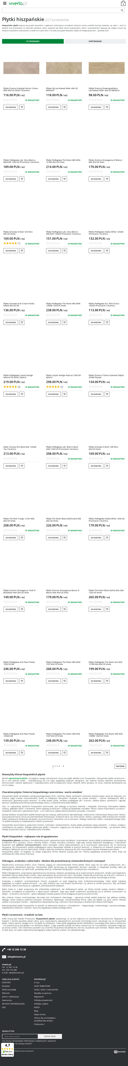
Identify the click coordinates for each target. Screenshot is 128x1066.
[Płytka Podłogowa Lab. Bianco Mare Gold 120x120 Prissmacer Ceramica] (62, 448)
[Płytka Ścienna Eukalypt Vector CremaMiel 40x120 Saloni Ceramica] (20, 89)
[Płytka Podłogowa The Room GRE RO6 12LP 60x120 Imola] (63, 735)
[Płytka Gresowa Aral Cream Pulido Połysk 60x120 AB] (18, 304)
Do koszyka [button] (11, 107)
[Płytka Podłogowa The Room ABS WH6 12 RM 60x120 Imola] (63, 161)
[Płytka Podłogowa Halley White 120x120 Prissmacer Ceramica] (106, 519)
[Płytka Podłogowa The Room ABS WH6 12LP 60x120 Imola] (63, 663)
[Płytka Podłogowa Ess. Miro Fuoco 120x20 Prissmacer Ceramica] (104, 304)
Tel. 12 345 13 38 (9, 967)
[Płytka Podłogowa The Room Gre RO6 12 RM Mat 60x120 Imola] (105, 663)
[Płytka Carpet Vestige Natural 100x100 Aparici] (63, 376)
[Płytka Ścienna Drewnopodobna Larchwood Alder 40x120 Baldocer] (104, 89)
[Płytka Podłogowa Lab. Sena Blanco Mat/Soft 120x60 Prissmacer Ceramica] (63, 232)
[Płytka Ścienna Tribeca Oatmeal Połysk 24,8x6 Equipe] (106, 376)
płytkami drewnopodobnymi (28, 845)
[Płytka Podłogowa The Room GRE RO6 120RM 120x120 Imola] (106, 735)
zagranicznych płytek (18, 778)
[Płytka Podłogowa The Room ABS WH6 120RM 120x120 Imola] (63, 304)
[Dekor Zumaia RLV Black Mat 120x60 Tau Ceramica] (19, 448)
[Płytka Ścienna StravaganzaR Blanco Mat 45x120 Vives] (105, 161)
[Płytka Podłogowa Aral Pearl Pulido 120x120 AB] (19, 663)
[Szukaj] (122, 10)
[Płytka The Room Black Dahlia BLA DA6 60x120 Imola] (63, 519)
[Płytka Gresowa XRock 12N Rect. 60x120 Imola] (18, 232)
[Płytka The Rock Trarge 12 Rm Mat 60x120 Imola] (18, 519)
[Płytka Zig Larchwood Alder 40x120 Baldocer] (62, 89)
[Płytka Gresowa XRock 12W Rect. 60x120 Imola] (104, 448)
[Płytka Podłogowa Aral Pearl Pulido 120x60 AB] (19, 735)
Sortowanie (95, 41)
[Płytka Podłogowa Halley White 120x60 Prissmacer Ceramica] (106, 232)
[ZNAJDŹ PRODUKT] (61, 10)
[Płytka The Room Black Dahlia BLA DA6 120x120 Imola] (106, 591)
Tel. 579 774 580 (9, 970)
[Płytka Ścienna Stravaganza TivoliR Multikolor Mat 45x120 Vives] (19, 591)
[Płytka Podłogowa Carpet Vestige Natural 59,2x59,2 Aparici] (18, 376)
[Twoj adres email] (20, 1036)
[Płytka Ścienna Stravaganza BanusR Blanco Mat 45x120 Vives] (62, 591)
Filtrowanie (32, 41)
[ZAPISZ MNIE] (50, 1036)
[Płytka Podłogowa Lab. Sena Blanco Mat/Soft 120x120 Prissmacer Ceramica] (21, 161)
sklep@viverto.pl (17, 956)
